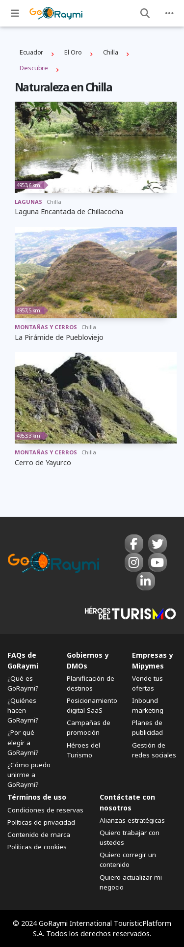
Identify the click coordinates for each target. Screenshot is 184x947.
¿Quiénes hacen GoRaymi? (23, 710)
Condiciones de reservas (45, 810)
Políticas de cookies (37, 846)
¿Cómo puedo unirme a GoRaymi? (29, 774)
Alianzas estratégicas (132, 820)
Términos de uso (36, 797)
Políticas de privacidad (41, 822)
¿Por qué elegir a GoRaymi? (23, 742)
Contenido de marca (38, 834)
